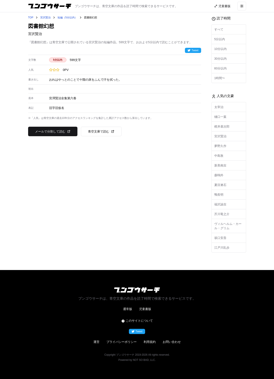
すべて (218, 29)
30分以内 (220, 58)
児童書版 (145, 309)
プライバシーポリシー (121, 342)
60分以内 (220, 68)
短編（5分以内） (67, 17)
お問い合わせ (172, 342)
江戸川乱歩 (221, 247)
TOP (30, 17)
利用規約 (150, 342)
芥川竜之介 (221, 214)
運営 (96, 342)
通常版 (127, 309)
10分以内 (220, 49)
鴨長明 (218, 194)
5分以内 (219, 39)
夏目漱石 (220, 185)
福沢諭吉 (220, 204)
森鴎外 (218, 175)
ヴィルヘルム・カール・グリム (228, 226)
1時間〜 (219, 78)
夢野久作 (220, 146)
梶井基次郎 (221, 126)
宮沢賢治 (45, 17)
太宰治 (218, 107)
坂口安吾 (220, 238)
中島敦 (218, 155)
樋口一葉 (220, 116)
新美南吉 (220, 165)
